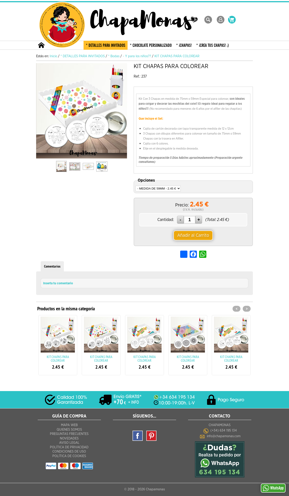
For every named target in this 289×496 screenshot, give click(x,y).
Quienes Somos (69, 429)
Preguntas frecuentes (69, 434)
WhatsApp (273, 488)
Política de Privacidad (69, 447)
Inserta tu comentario (58, 283)
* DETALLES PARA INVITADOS (105, 45)
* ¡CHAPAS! (184, 45)
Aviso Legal (69, 442)
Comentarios (52, 266)
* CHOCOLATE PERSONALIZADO (151, 45)
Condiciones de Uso (69, 451)
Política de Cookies (69, 456)
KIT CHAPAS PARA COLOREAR (58, 358)
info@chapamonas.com (223, 436)
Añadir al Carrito (193, 235)
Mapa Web (69, 425)
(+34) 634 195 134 (223, 430)
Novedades (69, 438)
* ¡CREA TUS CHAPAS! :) (212, 45)
